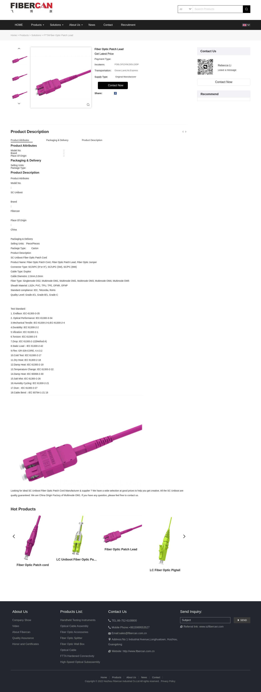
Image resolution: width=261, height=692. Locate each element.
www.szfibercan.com (211, 626)
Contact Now (223, 82)
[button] (19, 48)
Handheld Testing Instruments (77, 620)
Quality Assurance (23, 638)
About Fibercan (21, 632)
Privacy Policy (168, 681)
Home (14, 35)
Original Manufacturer (125, 76)
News (92, 24)
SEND (242, 620)
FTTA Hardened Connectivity (77, 656)
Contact (108, 24)
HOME (19, 24)
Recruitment (128, 24)
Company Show (21, 620)
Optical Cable (68, 650)
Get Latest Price (104, 53)
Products (36, 24)
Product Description (92, 140)
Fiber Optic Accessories (74, 632)
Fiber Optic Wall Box (72, 644)
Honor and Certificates (25, 644)
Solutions (55, 24)
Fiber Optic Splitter (71, 638)
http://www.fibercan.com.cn (138, 651)
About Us (74, 24)
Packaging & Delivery (57, 140)
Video (15, 626)
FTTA (46, 35)
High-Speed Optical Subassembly (80, 662)
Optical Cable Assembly (74, 626)
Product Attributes (20, 140)
